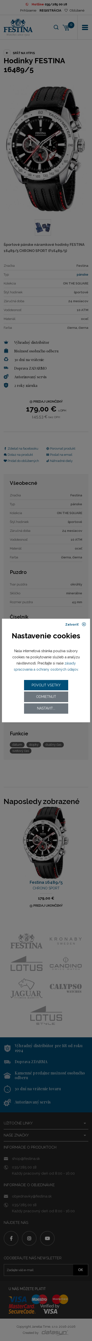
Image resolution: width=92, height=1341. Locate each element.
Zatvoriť (75, 624)
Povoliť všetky (46, 685)
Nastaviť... (46, 708)
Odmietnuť (46, 697)
